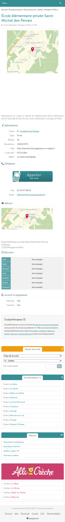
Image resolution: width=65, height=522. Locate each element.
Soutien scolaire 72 (11, 451)
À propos (8, 513)
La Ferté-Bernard (25, 334)
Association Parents (11, 446)
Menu (4, 3)
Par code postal (10, 366)
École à (10, 384)
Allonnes (13, 334)
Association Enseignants (13, 442)
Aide (16, 513)
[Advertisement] (33, 93)
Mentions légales (53, 513)
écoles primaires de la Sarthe (47, 325)
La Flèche (42, 331)
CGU (43, 513)
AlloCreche (32, 471)
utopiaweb (32, 518)
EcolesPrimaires (32, 3)
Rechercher (60, 3)
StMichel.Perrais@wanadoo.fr (31, 195)
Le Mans (35, 331)
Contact (35, 513)
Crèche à (11, 484)
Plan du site (25, 513)
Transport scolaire (11, 455)
